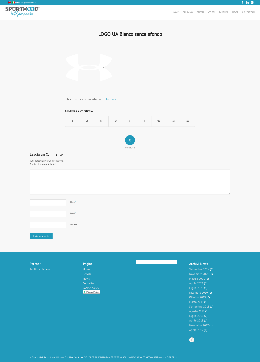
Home (86, 269)
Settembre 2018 (199, 306)
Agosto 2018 (196, 311)
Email (73, 213)
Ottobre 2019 (197, 297)
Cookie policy (91, 288)
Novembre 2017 (199, 325)
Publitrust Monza (40, 269)
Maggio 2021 (197, 278)
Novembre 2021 (199, 274)
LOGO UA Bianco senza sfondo (130, 34)
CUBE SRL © (172, 357)
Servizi (87, 274)
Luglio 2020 (196, 288)
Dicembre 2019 (198, 292)
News (86, 278)
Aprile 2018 (196, 320)
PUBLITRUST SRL (91, 357)
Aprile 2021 (196, 283)
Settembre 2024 (199, 269)
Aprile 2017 (196, 330)
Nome (73, 202)
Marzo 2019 (196, 302)
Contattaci (89, 283)
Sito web (73, 225)
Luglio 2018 (196, 316)
